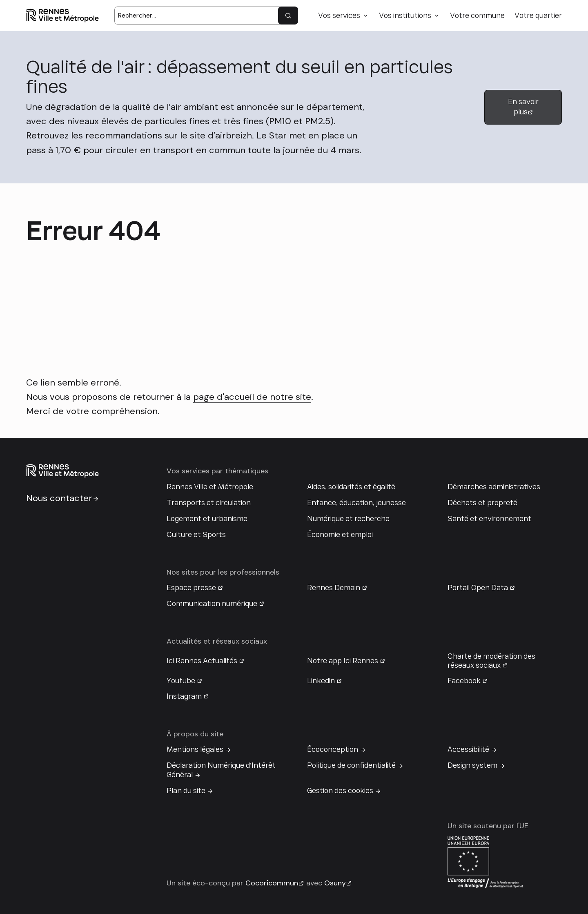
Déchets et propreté (482, 503)
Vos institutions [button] (405, 15)
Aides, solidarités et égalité (351, 487)
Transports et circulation (209, 503)
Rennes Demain (333, 588)
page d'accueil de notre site (252, 397)
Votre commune (477, 15)
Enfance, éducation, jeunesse (356, 503)
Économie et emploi (340, 535)
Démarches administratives (494, 487)
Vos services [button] (339, 15)
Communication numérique (212, 604)
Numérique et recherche (348, 519)
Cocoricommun (271, 883)
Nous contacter (59, 498)
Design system (472, 765)
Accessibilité (468, 749)
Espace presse (191, 588)
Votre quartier (538, 15)
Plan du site (186, 791)
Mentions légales (195, 749)
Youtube (181, 681)
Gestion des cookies (340, 791)
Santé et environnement (489, 519)
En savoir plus (523, 107)
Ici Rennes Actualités (202, 661)
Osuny (335, 883)
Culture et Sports (196, 535)
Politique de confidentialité (351, 765)
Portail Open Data (478, 588)
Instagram (184, 696)
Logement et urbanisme (207, 519)
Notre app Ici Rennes (342, 661)
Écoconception (332, 749)
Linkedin (321, 681)
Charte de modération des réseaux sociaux (491, 660)
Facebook (464, 681)
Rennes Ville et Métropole (210, 487)
